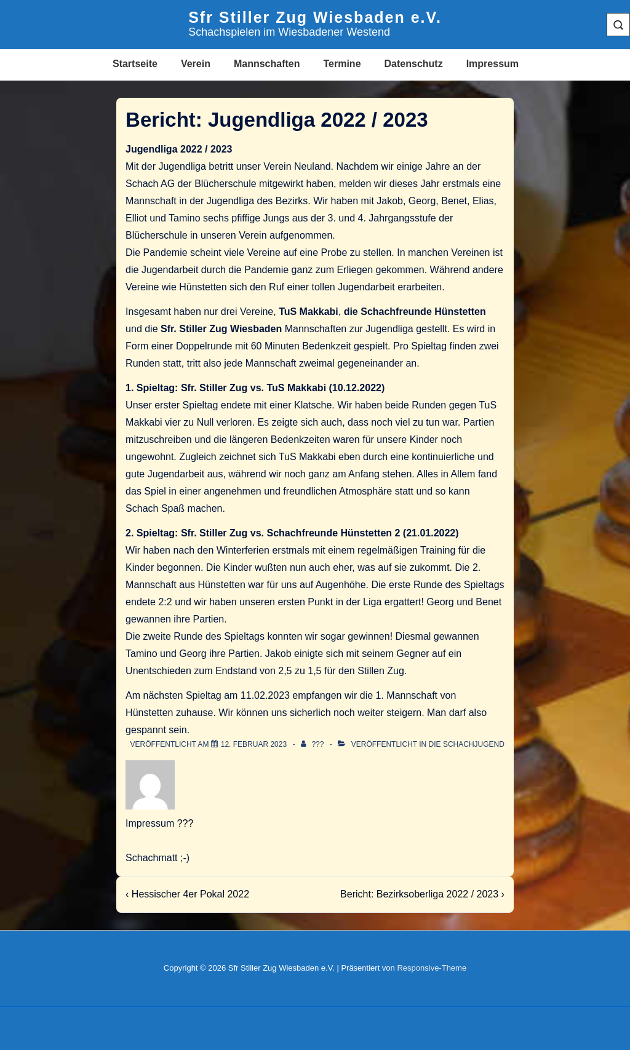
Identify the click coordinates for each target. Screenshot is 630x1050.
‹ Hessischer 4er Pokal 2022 (187, 894)
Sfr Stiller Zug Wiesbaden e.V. (315, 17)
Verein (195, 63)
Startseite (135, 63)
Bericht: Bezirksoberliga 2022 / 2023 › (422, 894)
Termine (342, 63)
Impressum (492, 63)
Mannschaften (267, 63)
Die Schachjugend (466, 744)
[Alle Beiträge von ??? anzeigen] (313, 744)
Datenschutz (414, 63)
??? (185, 823)
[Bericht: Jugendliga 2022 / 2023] (254, 744)
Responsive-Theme (431, 967)
